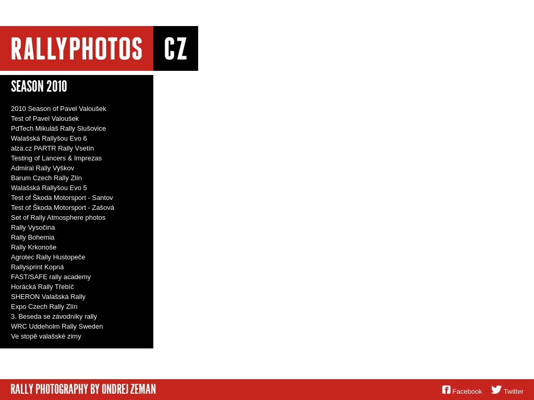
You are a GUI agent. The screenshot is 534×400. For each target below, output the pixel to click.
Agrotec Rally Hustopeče (48, 257)
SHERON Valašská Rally (48, 297)
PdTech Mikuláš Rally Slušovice (58, 128)
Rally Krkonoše (33, 247)
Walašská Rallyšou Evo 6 (49, 138)
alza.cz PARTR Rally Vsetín (52, 148)
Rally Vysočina (33, 227)
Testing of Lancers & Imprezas (56, 158)
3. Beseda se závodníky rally (54, 316)
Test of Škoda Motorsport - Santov (62, 198)
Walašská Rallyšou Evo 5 (49, 188)
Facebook (467, 391)
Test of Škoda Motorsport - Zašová (62, 207)
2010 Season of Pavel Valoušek (58, 109)
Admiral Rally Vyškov (42, 168)
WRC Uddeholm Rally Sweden (57, 326)
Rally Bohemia (33, 237)
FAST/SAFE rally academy (51, 277)
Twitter (514, 391)
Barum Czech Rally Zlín (46, 178)
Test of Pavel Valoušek (45, 118)
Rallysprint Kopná (37, 267)
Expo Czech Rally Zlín (44, 306)
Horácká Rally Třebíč (42, 287)
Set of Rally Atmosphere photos (58, 217)
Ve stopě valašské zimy (46, 336)
